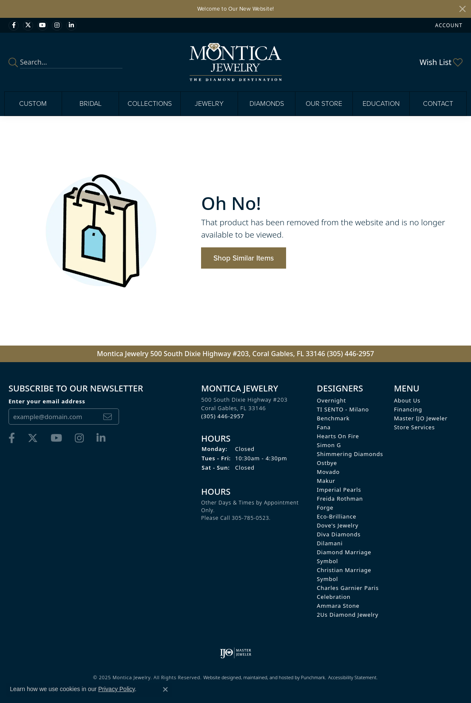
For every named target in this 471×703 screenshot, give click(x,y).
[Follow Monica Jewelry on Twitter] (28, 25)
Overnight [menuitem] (331, 400)
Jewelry (209, 103)
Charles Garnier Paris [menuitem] (348, 588)
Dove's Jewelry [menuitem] (337, 525)
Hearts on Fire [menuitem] (338, 436)
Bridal (90, 103)
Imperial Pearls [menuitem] (339, 489)
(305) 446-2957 (350, 353)
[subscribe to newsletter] (107, 416)
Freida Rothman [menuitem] (340, 498)
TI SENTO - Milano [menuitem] (343, 409)
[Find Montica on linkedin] (71, 25)
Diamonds (267, 103)
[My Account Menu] (448, 25)
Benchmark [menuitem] (333, 418)
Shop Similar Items (243, 258)
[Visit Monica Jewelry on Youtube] (42, 25)
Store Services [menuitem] (414, 427)
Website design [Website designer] (219, 677)
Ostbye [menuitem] (327, 463)
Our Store (324, 103)
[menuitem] (236, 652)
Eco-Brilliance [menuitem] (336, 516)
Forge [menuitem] (325, 507)
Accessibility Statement (352, 677)
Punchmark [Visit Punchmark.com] (313, 677)
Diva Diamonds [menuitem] (338, 534)
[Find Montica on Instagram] (57, 25)
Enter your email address (47, 401)
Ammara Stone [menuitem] (338, 605)
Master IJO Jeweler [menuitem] (421, 418)
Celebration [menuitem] (333, 597)
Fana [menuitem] (324, 427)
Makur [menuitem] (326, 481)
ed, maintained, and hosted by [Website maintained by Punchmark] (268, 677)
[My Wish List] (441, 62)
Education (381, 103)
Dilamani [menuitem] (330, 543)
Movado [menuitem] (328, 472)
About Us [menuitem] (407, 400)
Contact (438, 103)
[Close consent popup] (165, 689)
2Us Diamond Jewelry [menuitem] (347, 614)
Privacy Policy (116, 689)
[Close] (462, 9)
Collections (150, 103)
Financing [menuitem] (408, 409)
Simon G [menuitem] (329, 445)
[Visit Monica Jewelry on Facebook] (14, 25)
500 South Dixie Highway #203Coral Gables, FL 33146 (244, 408)
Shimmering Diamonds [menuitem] (350, 454)
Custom (33, 103)
